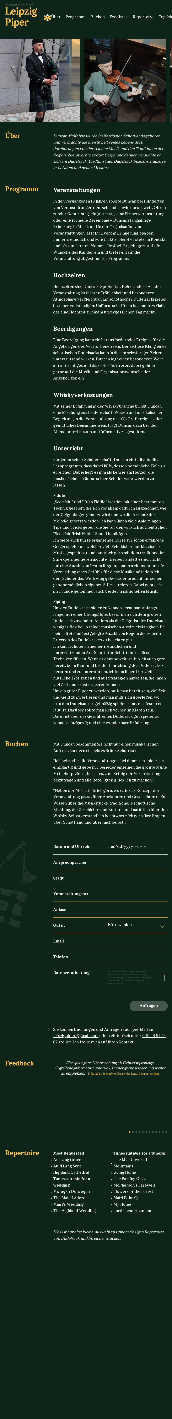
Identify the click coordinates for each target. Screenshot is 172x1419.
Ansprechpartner (70, 863)
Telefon (60, 957)
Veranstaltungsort (70, 894)
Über (56, 17)
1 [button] (129, 1132)
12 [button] (166, 1132)
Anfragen (149, 1006)
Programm (76, 17)
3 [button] (136, 1132)
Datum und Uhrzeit (71, 847)
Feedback (119, 17)
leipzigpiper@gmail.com (75, 1036)
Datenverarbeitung (71, 973)
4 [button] (139, 1132)
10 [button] (159, 1132)
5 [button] (143, 1132)
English (165, 17)
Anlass (59, 910)
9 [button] (156, 1132)
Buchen (98, 17)
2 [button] (133, 1132)
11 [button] (163, 1132)
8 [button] (153, 1132)
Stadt (58, 879)
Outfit (59, 926)
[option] (127, 80)
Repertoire (143, 17)
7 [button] (149, 1132)
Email (58, 942)
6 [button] (146, 1132)
